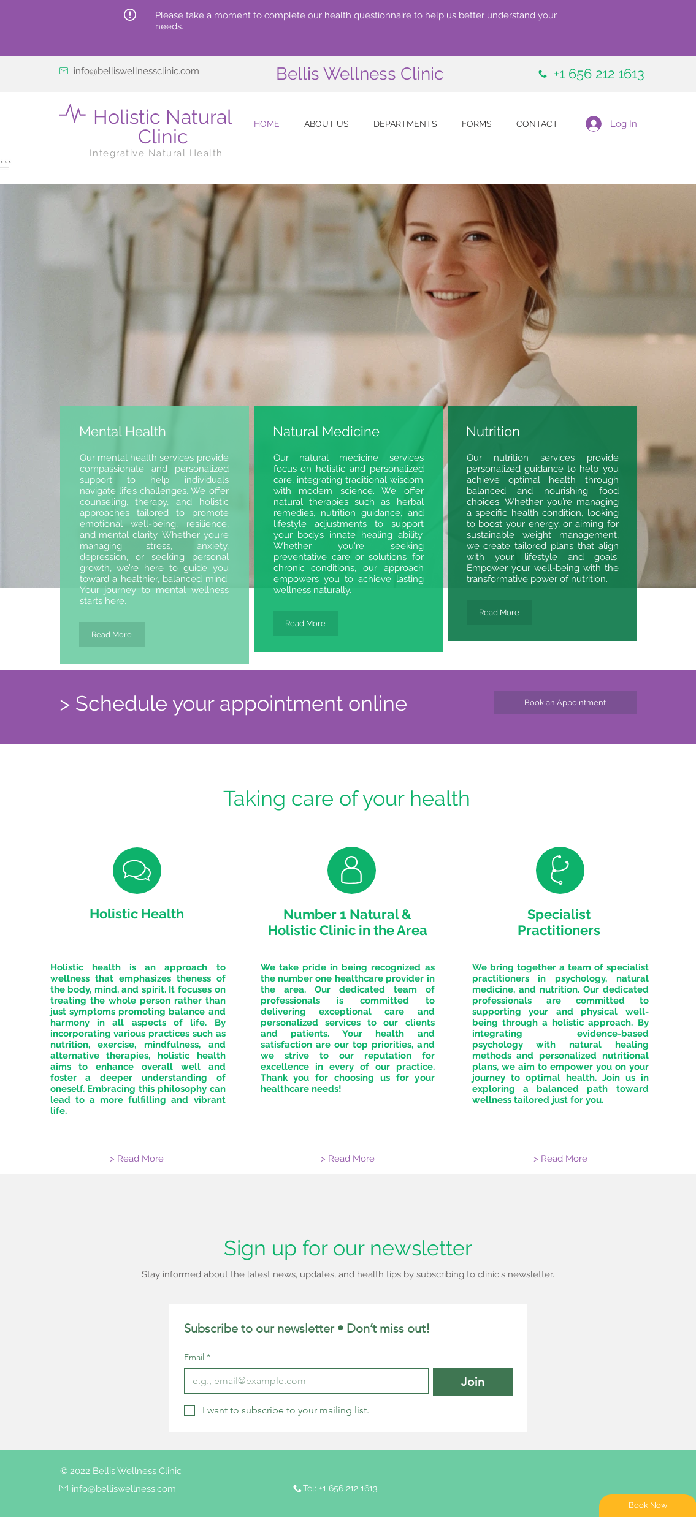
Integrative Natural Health (156, 153)
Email (197, 1357)
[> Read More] (137, 1159)
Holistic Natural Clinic (162, 126)
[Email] (303, 1381)
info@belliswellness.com (124, 1488)
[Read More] (112, 634)
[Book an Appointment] (565, 702)
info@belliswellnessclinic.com (136, 71)
